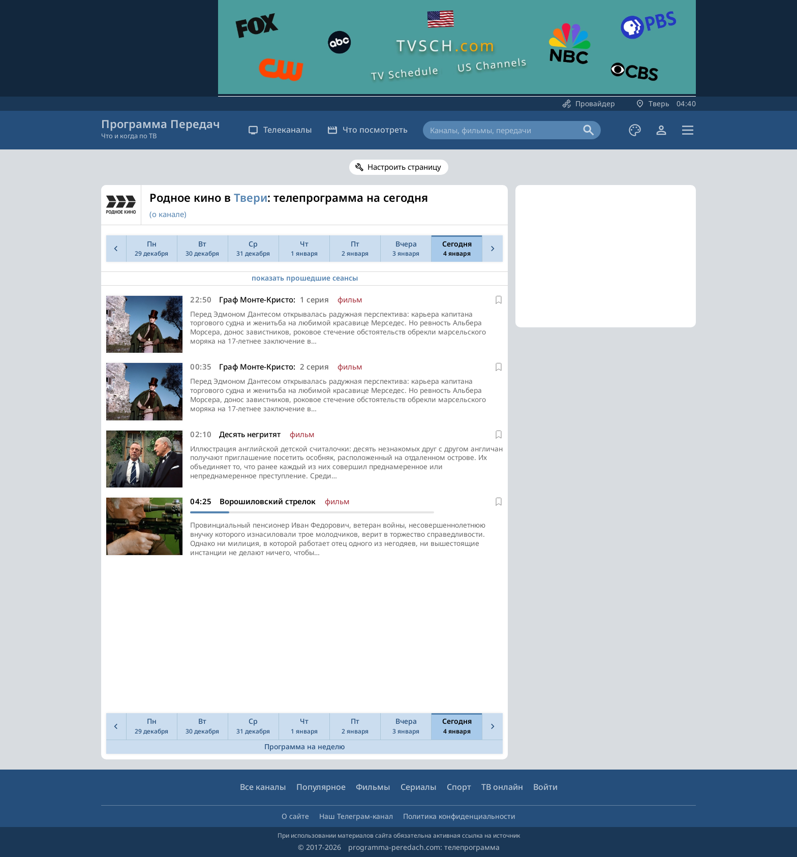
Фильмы (373, 787)
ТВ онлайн (502, 787)
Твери (250, 197)
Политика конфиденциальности (459, 816)
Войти (545, 787)
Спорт (459, 787)
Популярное (321, 787)
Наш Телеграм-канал (356, 816)
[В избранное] (498, 300)
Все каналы (263, 787)
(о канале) (168, 214)
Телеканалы (280, 129)
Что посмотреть (367, 129)
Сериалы (419, 787)
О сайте (295, 816)
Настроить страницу (404, 167)
